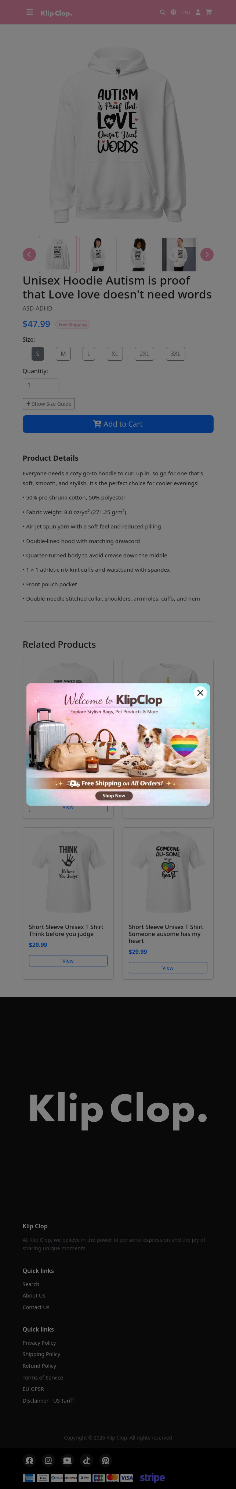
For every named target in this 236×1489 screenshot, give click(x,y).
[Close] (200, 692)
